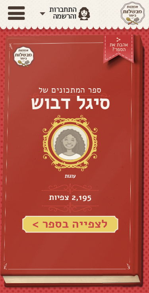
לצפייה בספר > (70, 224)
